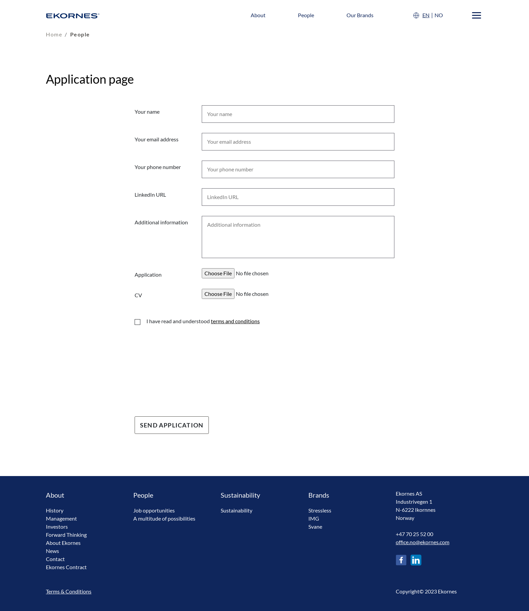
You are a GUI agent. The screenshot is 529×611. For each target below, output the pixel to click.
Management (61, 518)
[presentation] (186, 365)
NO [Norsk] (439, 15)
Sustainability (236, 510)
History (54, 510)
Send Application (171, 425)
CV (138, 295)
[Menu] (476, 15)
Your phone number (158, 167)
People (306, 15)
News (52, 551)
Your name (147, 111)
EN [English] (425, 15)
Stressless (319, 510)
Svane (315, 526)
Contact (55, 559)
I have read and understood (203, 321)
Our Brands (359, 15)
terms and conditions (235, 321)
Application (148, 274)
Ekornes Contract (66, 567)
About (258, 15)
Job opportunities (154, 510)
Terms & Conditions (68, 591)
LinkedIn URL (150, 194)
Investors (57, 526)
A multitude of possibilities (164, 518)
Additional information (161, 222)
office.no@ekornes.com (422, 542)
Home (54, 34)
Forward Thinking (66, 534)
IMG (313, 518)
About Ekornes (63, 542)
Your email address (156, 139)
